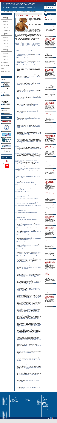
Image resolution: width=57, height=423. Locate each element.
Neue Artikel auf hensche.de (15, 398)
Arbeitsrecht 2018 (4, 403)
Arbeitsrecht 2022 (5, 23)
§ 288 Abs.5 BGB (27, 118)
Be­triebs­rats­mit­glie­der (27, 309)
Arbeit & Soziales (7, 31)
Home (3, 7)
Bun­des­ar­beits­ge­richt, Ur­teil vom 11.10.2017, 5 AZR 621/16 (28, 374)
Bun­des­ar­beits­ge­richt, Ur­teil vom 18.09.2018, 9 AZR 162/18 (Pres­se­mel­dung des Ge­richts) (28, 126)
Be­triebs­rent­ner (22, 75)
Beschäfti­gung (25, 96)
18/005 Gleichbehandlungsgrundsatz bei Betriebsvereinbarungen (26, 383)
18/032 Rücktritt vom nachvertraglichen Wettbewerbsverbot (25, 355)
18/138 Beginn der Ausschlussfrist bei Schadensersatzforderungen (26, 234)
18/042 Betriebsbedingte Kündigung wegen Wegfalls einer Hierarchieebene (27, 348)
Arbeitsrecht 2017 (5, 36)
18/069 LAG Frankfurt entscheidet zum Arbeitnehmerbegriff (25, 322)
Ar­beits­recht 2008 (31, 44)
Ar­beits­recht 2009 (25, 44)
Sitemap (38, 403)
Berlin (4, 11)
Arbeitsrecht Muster (14, 397)
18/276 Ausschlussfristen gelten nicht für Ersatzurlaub (24, 86)
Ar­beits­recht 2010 (18, 44)
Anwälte (34, 11)
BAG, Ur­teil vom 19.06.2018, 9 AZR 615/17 (27, 91)
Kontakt (38, 399)
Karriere (38, 398)
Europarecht (6, 33)
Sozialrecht (26, 399)
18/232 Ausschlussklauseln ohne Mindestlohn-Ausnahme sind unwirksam (27, 121)
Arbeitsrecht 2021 (5, 24)
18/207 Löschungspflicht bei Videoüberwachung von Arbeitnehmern (26, 153)
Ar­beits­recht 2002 (18, 46)
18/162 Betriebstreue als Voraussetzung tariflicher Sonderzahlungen (26, 198)
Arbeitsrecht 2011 (4, 409)
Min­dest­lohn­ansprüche (34, 124)
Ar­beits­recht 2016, (31, 42)
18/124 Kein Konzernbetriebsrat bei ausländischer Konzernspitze (26, 248)
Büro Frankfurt (45, 404)
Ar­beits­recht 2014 (18, 43)
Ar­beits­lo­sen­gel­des (30, 131)
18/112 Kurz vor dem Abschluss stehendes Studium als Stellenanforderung (27, 263)
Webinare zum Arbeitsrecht (5, 71)
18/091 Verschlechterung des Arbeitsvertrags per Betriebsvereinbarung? (27, 301)
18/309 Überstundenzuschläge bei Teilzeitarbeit (23, 57)
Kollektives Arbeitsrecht (28, 398)
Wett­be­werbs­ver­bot (37, 358)
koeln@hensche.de (5, 98)
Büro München (45, 408)
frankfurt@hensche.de (6, 85)
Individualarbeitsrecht (28, 396)
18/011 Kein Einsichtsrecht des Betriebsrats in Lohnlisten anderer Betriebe (27, 376)
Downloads (38, 396)
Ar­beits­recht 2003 (37, 45)
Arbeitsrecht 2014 (5, 40)
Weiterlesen (47, 36)
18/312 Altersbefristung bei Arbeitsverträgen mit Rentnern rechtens (26, 50)
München (22, 11)
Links (37, 400)
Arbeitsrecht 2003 (5, 56)
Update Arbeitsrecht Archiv (5, 73)
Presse (34, 7)
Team (44, 397)
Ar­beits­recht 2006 (18, 45)
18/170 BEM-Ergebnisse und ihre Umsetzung (22, 191)
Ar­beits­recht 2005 (25, 45)
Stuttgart (30, 11)
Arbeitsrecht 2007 (5, 50)
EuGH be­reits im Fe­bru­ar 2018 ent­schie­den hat (31, 51)
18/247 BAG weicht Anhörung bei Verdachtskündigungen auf (25, 107)
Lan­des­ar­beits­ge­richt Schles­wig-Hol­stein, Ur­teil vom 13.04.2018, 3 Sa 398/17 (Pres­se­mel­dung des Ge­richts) (29, 297)
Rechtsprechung (7, 30)
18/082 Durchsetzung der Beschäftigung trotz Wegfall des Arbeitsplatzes (27, 315)
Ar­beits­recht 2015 (37, 42)
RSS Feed (38, 401)
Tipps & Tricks (13, 400)
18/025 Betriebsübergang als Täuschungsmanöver (23, 362)
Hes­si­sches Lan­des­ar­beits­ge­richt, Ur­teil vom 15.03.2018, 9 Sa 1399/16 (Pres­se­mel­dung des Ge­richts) (29, 325)
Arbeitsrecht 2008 (5, 49)
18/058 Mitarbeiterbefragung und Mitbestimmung (23, 329)
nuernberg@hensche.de (6, 107)
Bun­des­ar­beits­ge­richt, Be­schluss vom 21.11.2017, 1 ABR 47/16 (27, 332)
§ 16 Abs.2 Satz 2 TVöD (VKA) (28, 138)
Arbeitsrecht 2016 (5, 37)
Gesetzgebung (6, 34)
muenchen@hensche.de (6, 103)
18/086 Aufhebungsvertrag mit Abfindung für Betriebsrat (24, 308)
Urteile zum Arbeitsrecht (29, 7)
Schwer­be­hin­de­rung (32, 170)
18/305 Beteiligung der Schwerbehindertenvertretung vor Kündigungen (27, 64)
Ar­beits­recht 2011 (37, 43)
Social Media (39, 402)
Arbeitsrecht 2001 (5, 59)
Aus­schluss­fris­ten (34, 90)
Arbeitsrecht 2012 (5, 43)
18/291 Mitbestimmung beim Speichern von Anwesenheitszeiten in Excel (27, 79)
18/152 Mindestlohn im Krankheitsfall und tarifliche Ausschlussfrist (26, 212)
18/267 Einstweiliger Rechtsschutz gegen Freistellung (24, 93)
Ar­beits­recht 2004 (31, 45)
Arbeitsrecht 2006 (5, 52)
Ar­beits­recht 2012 (31, 43)
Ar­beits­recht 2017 (25, 42)
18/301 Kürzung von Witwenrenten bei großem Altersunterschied (26, 72)
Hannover (15, 11)
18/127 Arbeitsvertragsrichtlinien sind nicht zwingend (24, 241)
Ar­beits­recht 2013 (25, 43)
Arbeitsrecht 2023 (5, 21)
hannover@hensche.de (6, 94)
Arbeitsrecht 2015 (5, 39)
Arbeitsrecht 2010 (5, 46)
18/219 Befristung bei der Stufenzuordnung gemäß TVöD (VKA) (26, 136)
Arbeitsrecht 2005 (5, 53)
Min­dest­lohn (37, 372)
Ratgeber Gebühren (14, 399)
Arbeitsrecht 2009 (5, 47)
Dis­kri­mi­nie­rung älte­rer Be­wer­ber (26, 267)
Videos (2, 68)
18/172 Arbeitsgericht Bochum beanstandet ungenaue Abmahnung (26, 184)
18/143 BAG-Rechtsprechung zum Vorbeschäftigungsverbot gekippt (26, 227)
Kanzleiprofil (45, 396)
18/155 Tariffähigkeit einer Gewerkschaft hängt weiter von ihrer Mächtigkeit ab (28, 205)
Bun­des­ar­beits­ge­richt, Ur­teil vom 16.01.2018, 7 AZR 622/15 (31, 174)
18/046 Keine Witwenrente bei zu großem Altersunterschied (25, 341)
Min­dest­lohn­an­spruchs (30, 213)
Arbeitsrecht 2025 (5, 18)
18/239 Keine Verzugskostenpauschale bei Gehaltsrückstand (25, 114)
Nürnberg (26, 11)
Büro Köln (44, 407)
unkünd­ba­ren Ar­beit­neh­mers (23, 149)
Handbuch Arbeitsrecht (14, 7)
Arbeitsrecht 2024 (5, 20)
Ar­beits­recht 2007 (37, 44)
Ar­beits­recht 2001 (28, 46)
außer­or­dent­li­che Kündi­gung (36, 148)
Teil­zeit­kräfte (23, 58)
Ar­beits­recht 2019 (18, 42)
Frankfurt (7, 11)
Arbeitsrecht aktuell (8, 7)
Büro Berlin (45, 403)
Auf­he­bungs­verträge (31, 287)
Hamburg (11, 11)
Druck (37, 397)
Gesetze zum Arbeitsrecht (22, 7)
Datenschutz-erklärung (45, 400)
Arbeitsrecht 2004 (5, 55)
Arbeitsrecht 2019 (5, 27)
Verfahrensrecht (27, 400)
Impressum (45, 398)
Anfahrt (2, 86)
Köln (19, 11)
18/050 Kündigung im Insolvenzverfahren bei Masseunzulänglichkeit (26, 334)
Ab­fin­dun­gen (20, 310)
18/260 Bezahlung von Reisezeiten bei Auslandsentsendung (25, 100)
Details (6, 86)
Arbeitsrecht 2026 (5, 17)
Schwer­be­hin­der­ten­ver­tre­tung (28, 68)
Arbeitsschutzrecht (28, 397)
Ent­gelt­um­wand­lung (22, 275)
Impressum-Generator (4, 70)
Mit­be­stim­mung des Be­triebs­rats (34, 82)
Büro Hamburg (45, 405)
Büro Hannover (45, 406)
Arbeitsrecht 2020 (4, 401)
